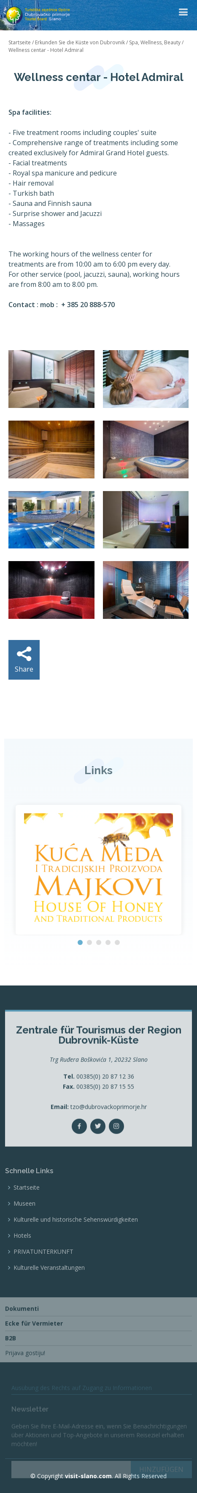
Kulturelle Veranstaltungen (49, 1293)
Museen (24, 1229)
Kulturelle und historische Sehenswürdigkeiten (75, 1245)
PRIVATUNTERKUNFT (43, 1277)
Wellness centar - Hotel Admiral (46, 50)
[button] (80, 942)
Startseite (19, 42)
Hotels (22, 1261)
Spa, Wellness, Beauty (155, 42)
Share (24, 660)
